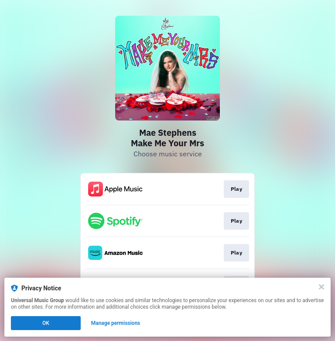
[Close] (321, 287)
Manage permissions (115, 323)
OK (45, 323)
